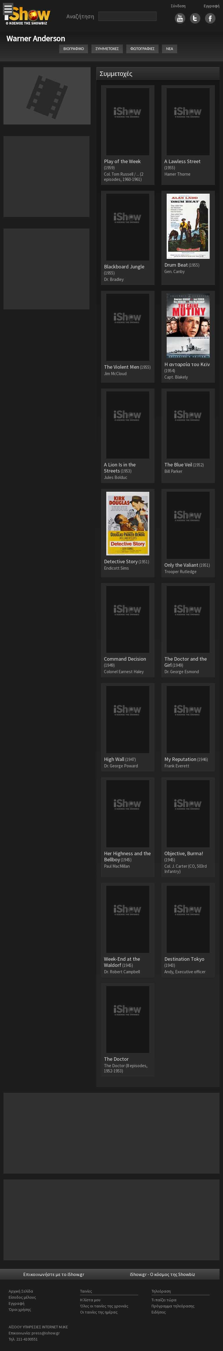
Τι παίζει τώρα (164, 1299)
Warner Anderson (35, 38)
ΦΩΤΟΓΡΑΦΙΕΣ (142, 48)
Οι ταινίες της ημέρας (99, 1312)
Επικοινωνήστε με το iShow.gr (53, 1274)
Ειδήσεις (159, 1312)
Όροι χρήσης (20, 1309)
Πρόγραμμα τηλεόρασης (173, 1306)
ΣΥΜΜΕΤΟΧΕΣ (107, 48)
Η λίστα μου (90, 1299)
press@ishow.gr (46, 1333)
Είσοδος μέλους (22, 1297)
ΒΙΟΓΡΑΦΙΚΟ (73, 48)
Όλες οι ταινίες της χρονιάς (104, 1306)
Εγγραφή (212, 5)
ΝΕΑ (169, 48)
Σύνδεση (178, 5)
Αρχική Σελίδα (21, 1291)
